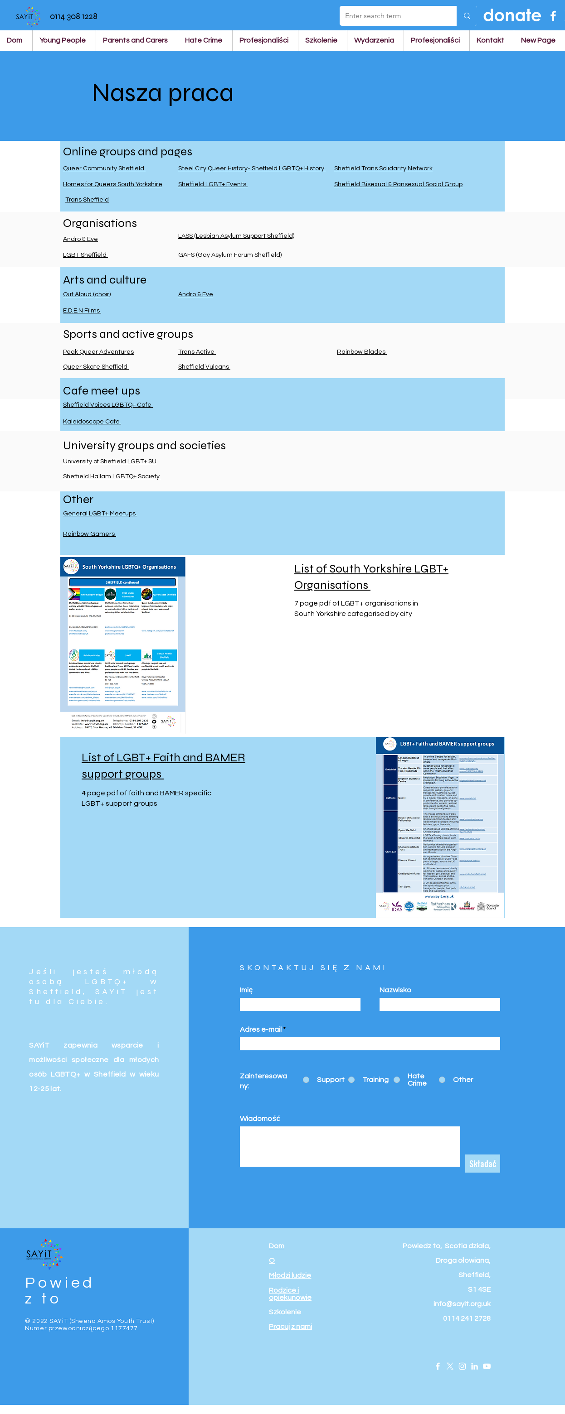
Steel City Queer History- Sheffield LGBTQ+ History (252, 168)
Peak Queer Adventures (98, 352)
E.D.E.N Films (82, 311)
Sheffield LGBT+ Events (213, 184)
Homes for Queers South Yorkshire (112, 184)
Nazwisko (395, 990)
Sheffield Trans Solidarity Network (383, 168)
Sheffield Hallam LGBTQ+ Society (112, 476)
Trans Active (197, 352)
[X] (450, 1366)
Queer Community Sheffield (104, 168)
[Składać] (482, 1163)
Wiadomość (260, 1118)
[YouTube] (487, 1366)
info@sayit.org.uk (462, 1304)
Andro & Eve (80, 239)
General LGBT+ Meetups (100, 513)
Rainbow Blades (362, 352)
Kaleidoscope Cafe (92, 421)
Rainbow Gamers (89, 534)
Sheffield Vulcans (204, 367)
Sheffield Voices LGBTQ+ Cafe (108, 405)
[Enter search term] (391, 16)
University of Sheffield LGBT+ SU (109, 461)
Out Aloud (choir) (87, 294)
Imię (246, 990)
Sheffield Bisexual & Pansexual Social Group (398, 184)
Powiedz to (60, 1291)
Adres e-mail (261, 1029)
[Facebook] (553, 16)
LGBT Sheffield (85, 255)
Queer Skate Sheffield (96, 367)
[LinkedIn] (474, 1366)
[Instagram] (462, 1366)
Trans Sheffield (87, 200)
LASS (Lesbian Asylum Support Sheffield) (236, 236)
